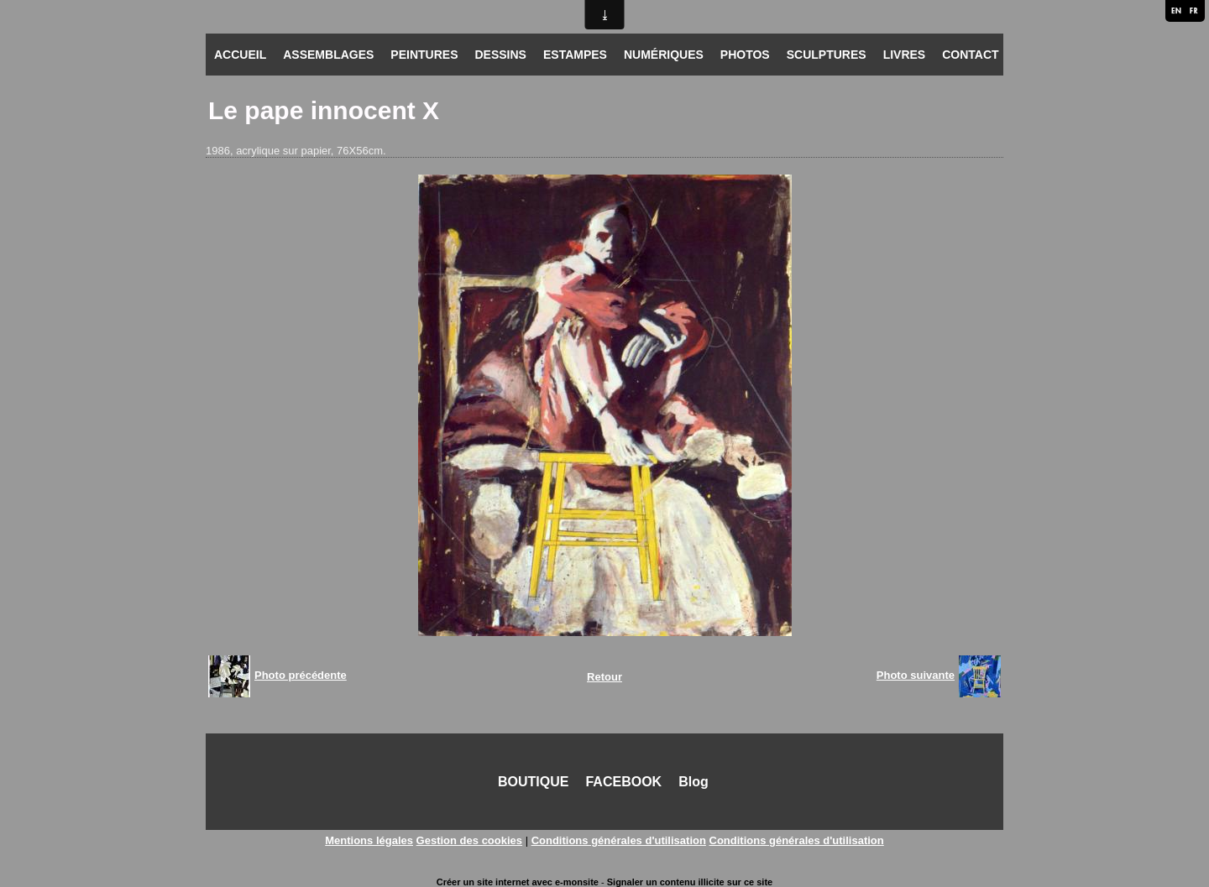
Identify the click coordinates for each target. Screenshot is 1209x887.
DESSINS (500, 54)
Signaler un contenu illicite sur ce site (689, 882)
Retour (604, 676)
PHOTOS (745, 54)
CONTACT (970, 54)
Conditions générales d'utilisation (618, 840)
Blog (693, 782)
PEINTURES (424, 54)
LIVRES (904, 54)
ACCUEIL (240, 54)
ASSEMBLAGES (328, 54)
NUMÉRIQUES (664, 54)
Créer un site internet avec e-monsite (518, 882)
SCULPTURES (826, 54)
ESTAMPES (575, 54)
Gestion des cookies (469, 840)
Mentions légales (369, 840)
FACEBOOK (623, 782)
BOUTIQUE (533, 782)
